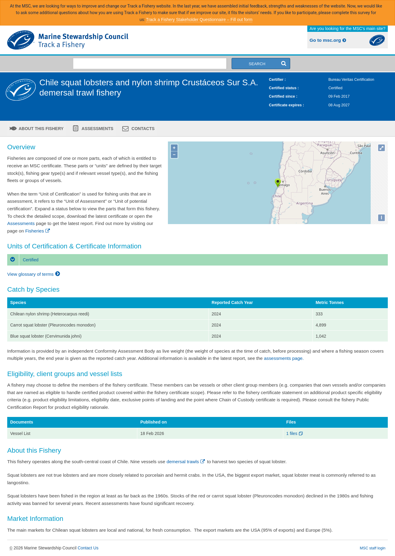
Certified (22, 260)
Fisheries (38, 230)
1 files (294, 433)
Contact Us (87, 547)
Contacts (142, 128)
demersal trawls (186, 461)
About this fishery (41, 128)
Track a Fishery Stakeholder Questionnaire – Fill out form (199, 19)
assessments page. (284, 358)
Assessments (97, 128)
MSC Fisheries (101, 40)
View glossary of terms (34, 274)
